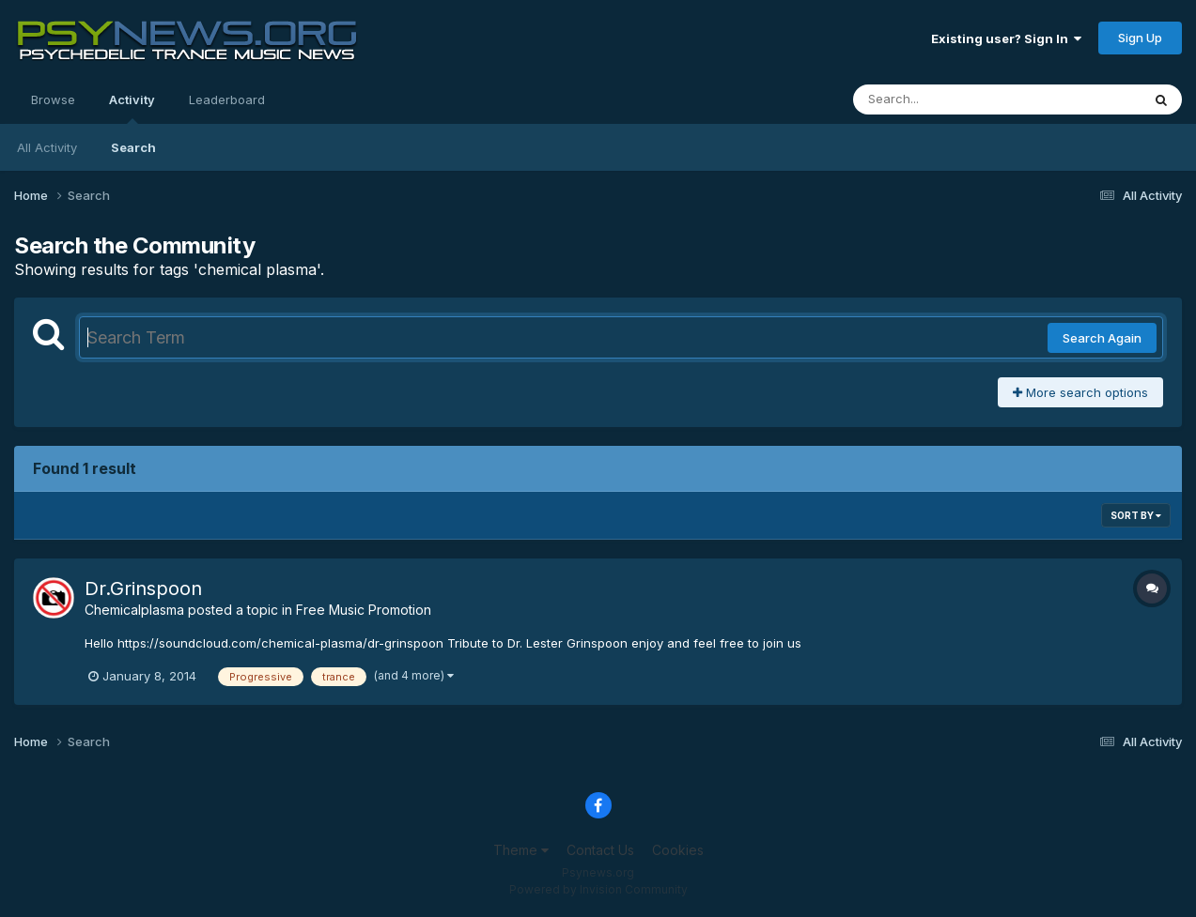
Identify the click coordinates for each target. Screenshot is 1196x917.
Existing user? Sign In (1006, 38)
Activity (132, 108)
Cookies (678, 850)
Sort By (1136, 515)
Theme (521, 850)
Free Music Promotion (363, 610)
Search (133, 147)
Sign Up (1140, 37)
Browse (53, 99)
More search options (1080, 392)
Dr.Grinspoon (143, 588)
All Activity (47, 147)
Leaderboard (227, 99)
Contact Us (600, 850)
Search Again (1102, 337)
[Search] (945, 99)
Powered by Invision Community (598, 889)
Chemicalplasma (134, 610)
